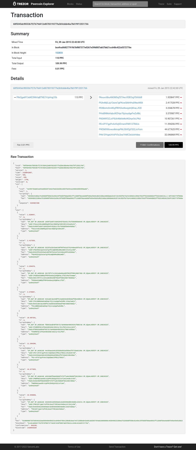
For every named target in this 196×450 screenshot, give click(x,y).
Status (79, 4)
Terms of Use (74, 447)
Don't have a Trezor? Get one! (168, 447)
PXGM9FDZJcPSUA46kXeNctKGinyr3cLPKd (120, 118)
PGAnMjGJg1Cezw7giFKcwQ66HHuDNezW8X (121, 102)
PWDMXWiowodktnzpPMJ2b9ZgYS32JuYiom (120, 129)
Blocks (70, 4)
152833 (59, 53)
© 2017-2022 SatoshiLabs (26, 447)
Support (178, 4)
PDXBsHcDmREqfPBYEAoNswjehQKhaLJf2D (120, 108)
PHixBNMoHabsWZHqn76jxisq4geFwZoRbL (120, 113)
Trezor (161, 4)
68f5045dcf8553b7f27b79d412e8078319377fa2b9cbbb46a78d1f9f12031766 (50, 88)
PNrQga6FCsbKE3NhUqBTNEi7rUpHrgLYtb (37, 97)
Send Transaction (117, 447)
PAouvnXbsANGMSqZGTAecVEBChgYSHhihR (120, 97)
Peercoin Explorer (42, 4)
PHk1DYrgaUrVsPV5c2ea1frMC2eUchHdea (119, 134)
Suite (169, 4)
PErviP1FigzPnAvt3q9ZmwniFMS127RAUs (119, 124)
